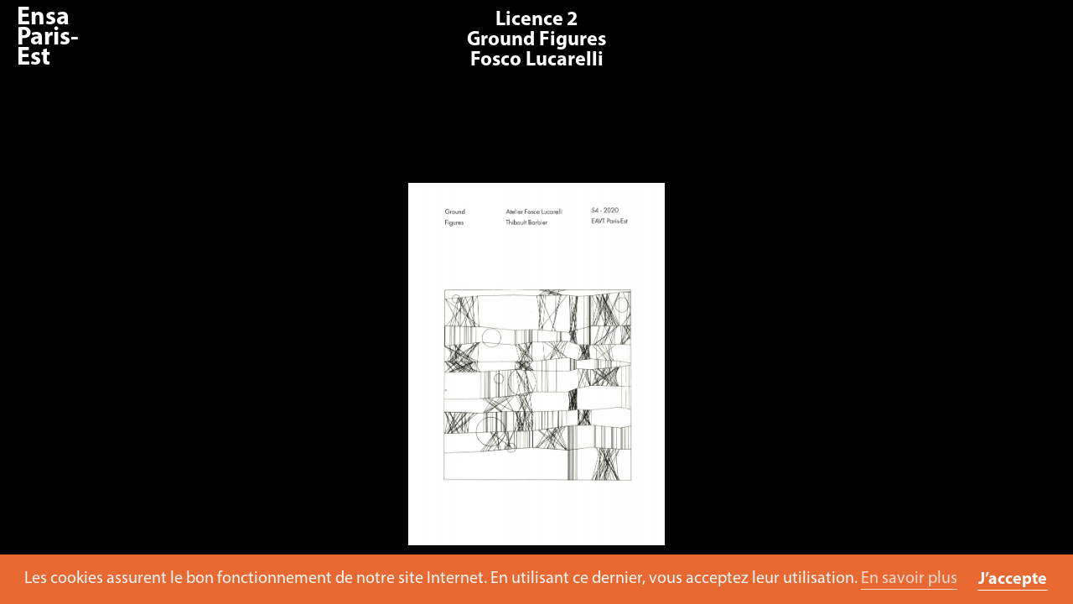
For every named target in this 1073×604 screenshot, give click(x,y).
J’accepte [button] (1012, 579)
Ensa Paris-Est (48, 38)
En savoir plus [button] (909, 578)
